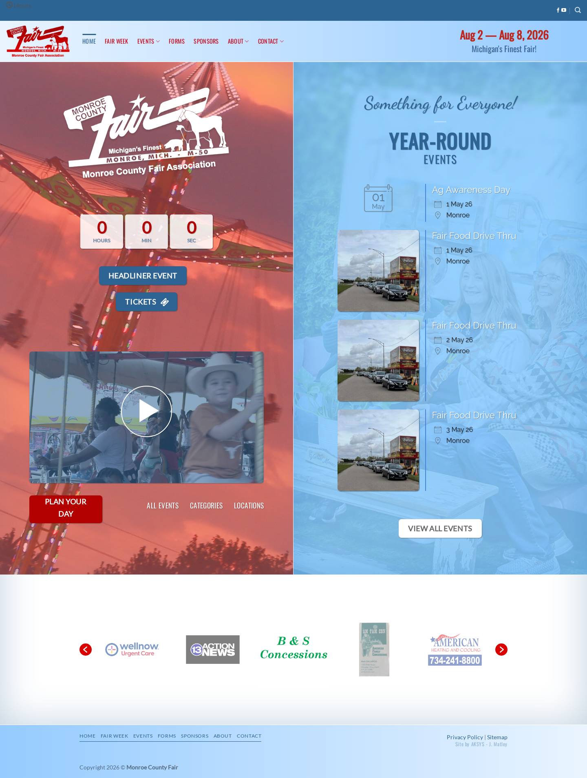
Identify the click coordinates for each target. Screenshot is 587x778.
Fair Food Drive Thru (474, 235)
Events (148, 41)
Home (89, 41)
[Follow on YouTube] (563, 10)
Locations (249, 505)
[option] (215, 650)
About (238, 41)
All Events (163, 505)
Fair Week (116, 41)
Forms (177, 41)
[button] (85, 649)
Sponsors (206, 41)
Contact (271, 41)
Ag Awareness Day (471, 189)
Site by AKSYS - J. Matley (481, 744)
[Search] (578, 10)
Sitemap (497, 737)
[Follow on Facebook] (558, 10)
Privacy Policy (465, 737)
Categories (206, 505)
